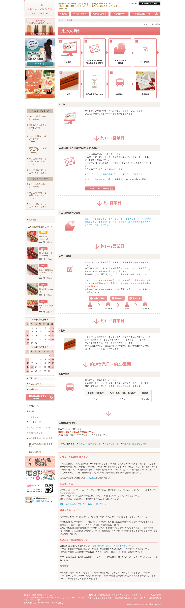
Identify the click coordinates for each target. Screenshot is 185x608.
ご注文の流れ (104, 595)
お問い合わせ (131, 4)
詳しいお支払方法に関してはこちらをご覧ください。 (84, 504)
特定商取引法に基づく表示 (134, 444)
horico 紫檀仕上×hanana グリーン (46, 272)
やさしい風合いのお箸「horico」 (38, 117)
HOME (146, 24)
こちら (93, 478)
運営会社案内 (35, 452)
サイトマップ (35, 422)
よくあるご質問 (154, 595)
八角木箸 (33, 220)
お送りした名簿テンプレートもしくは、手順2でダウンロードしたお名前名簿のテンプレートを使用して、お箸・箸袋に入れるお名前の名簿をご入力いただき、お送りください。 (118, 222)
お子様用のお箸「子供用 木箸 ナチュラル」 (38, 161)
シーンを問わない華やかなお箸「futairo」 (38, 139)
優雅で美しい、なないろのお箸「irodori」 (38, 150)
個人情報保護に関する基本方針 (41, 445)
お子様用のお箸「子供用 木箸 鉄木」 (38, 171)
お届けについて (111, 444)
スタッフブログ (36, 417)
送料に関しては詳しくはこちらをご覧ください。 (114, 546)
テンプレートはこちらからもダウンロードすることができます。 (116, 174)
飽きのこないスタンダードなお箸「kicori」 (38, 127)
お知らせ (33, 411)
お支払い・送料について (89, 444)
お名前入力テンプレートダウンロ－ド (128, 595)
